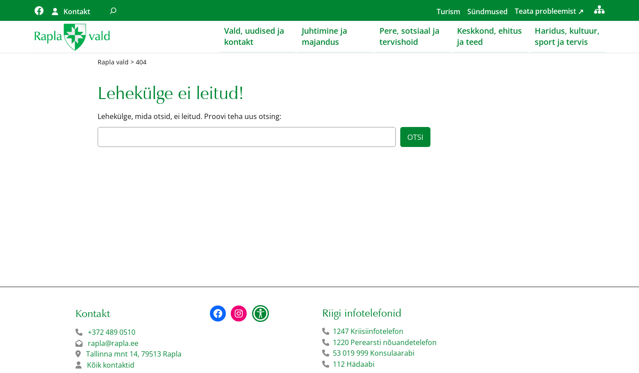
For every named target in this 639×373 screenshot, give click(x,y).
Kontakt (76, 11)
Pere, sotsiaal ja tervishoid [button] (409, 36)
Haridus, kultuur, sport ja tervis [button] (567, 36)
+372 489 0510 (111, 332)
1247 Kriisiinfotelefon (368, 332)
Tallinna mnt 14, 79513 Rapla (133, 354)
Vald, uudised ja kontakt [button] (254, 36)
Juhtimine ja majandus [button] (324, 36)
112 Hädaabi (354, 364)
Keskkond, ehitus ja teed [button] (489, 36)
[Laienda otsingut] (113, 10)
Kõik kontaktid (110, 365)
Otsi (415, 137)
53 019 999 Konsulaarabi (373, 353)
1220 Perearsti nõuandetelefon (385, 343)
